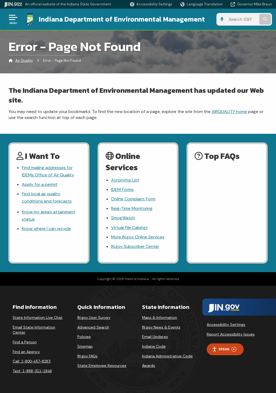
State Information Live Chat (38, 317)
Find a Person (25, 342)
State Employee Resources (101, 365)
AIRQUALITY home (229, 111)
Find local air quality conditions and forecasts (47, 197)
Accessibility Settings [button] (226, 324)
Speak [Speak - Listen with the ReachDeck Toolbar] (224, 349)
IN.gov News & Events (161, 327)
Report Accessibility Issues (231, 334)
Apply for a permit (39, 184)
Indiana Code (154, 346)
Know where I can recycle (46, 228)
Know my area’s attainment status (48, 215)
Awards (148, 365)
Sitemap (85, 346)
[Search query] (242, 19)
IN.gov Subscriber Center (135, 246)
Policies (84, 336)
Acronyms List (125, 180)
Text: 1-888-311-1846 (32, 370)
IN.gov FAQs (87, 356)
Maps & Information (159, 317)
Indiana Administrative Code (167, 356)
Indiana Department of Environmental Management (122, 19)
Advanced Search (93, 327)
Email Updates (155, 336)
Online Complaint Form (133, 199)
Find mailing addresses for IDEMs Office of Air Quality (48, 171)
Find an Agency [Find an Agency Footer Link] (26, 351)
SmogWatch (123, 218)
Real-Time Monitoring (132, 208)
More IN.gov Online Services (137, 237)
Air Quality (24, 60)
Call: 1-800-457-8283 (31, 361)
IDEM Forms (122, 189)
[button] (151, 4)
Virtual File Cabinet (129, 227)
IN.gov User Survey (94, 317)
